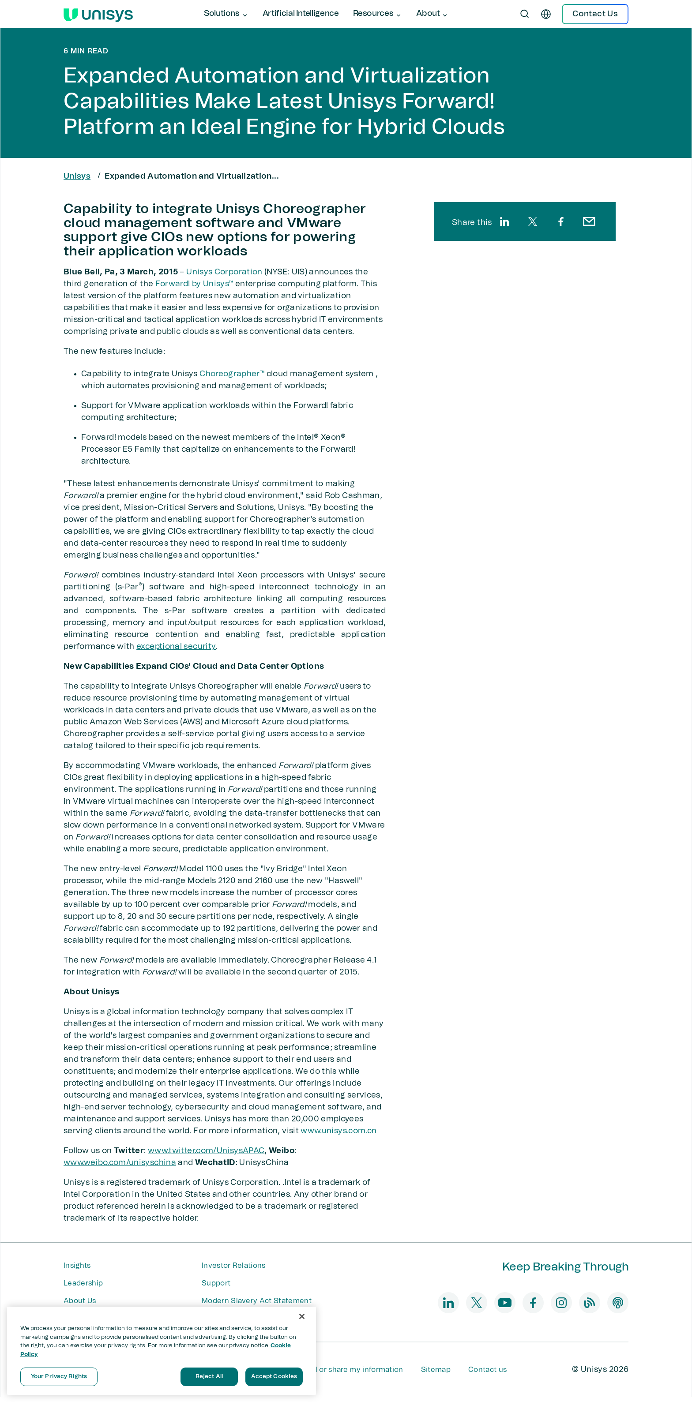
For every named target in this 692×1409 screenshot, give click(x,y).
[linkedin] (504, 221)
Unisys (77, 176)
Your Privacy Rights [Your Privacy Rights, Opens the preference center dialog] (59, 1376)
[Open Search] (524, 14)
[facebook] (561, 221)
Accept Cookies (274, 1376)
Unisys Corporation (224, 272)
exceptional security (176, 647)
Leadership (83, 1283)
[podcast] (617, 1302)
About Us (80, 1300)
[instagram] (561, 1302)
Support (216, 1283)
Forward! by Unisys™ (194, 284)
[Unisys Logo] (98, 14)
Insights (77, 1265)
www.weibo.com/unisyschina (120, 1163)
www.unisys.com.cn (338, 1131)
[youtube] (504, 1302)
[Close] (302, 1316)
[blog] (589, 1302)
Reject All (209, 1376)
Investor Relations (234, 1265)
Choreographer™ (231, 374)
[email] (589, 221)
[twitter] (533, 221)
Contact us (487, 1369)
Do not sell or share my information (341, 1369)
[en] (546, 14)
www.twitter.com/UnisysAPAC (206, 1151)
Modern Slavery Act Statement (257, 1300)
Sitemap (436, 1369)
